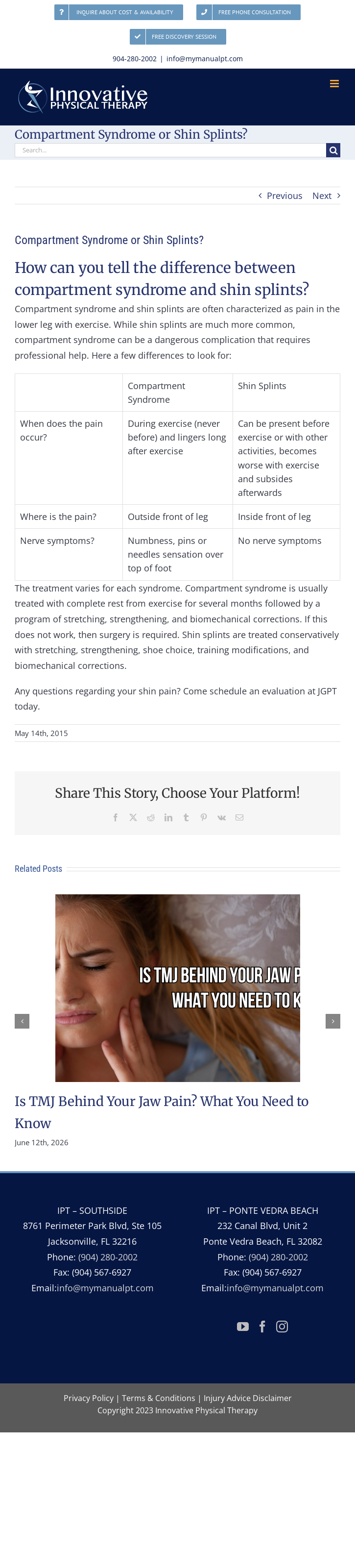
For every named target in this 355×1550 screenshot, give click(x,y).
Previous (285, 195)
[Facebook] (262, 1326)
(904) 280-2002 (108, 1257)
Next (321, 195)
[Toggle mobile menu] (335, 83)
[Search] (333, 150)
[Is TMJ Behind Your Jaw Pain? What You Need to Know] (177, 900)
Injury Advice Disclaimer (248, 1398)
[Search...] (170, 150)
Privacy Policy (89, 1398)
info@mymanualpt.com (204, 58)
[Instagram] (282, 1326)
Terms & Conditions (158, 1398)
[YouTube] (243, 1326)
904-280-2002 (135, 58)
